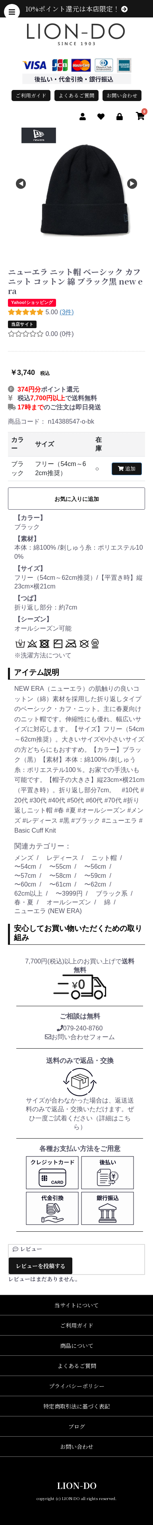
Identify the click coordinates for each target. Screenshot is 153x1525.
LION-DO (77, 1485)
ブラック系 (112, 893)
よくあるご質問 (76, 95)
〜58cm (60, 875)
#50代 (76, 800)
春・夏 (23, 902)
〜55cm (60, 866)
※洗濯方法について (43, 655)
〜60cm (25, 884)
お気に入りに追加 (76, 499)
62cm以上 (28, 893)
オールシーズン (68, 902)
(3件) (67, 312)
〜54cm (25, 866)
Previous (21, 184)
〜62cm (95, 884)
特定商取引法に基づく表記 (76, 1406)
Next (132, 184)
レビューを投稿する (40, 1266)
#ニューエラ (120, 820)
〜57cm (25, 875)
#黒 (65, 820)
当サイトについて (76, 1305)
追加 (127, 469)
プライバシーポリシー (77, 1386)
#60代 (95, 800)
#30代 (38, 800)
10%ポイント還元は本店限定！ (76, 8)
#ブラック (86, 820)
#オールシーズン (102, 810)
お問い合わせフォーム (80, 1037)
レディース (62, 857)
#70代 (114, 800)
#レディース (40, 820)
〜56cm (95, 866)
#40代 (57, 800)
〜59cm (95, 875)
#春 (60, 810)
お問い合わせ (122, 95)
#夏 (71, 810)
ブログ (76, 1426)
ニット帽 (104, 857)
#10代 (131, 790)
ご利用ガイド (30, 95)
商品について (76, 1345)
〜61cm (60, 884)
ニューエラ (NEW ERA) (48, 911)
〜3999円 (69, 893)
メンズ (23, 857)
